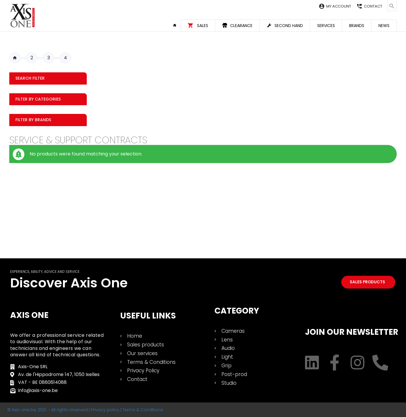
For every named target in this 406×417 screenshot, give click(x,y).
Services (326, 25)
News (383, 25)
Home (177, 25)
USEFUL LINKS (148, 315)
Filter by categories (38, 99)
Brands (356, 25)
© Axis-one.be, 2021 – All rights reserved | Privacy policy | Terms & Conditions (85, 410)
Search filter (30, 78)
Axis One (29, 315)
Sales (202, 25)
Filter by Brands (33, 120)
